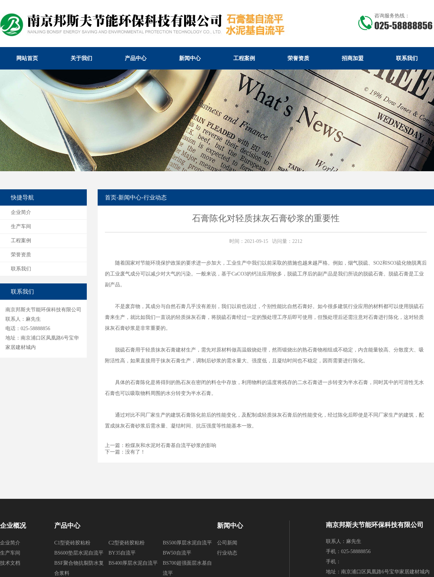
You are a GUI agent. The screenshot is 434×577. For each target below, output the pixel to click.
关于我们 (81, 58)
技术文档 (10, 563)
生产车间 (21, 226)
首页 (110, 197)
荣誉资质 (298, 58)
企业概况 (13, 525)
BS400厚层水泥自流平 (133, 563)
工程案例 (244, 58)
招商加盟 (352, 58)
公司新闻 (227, 543)
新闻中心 (190, 58)
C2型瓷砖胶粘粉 (127, 543)
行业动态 (155, 197)
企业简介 (21, 212)
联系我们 (407, 58)
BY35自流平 (122, 553)
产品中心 (135, 58)
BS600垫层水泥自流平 (78, 553)
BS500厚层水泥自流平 (187, 543)
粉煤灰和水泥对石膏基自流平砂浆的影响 (170, 445)
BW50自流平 (177, 553)
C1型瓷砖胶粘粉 (72, 543)
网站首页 (27, 58)
